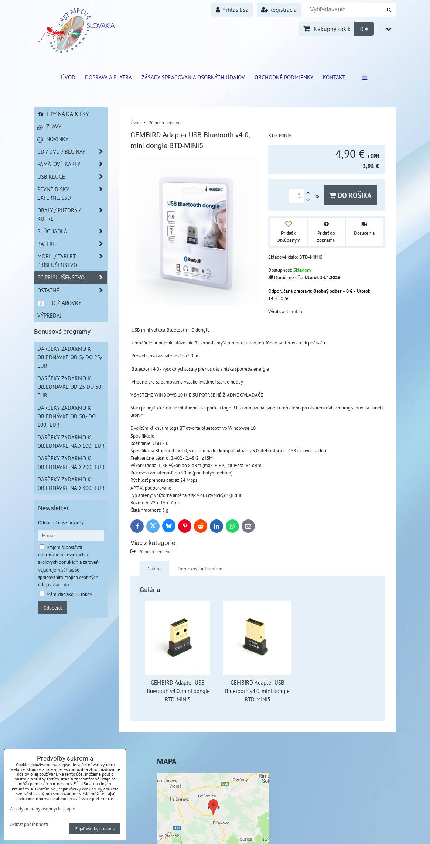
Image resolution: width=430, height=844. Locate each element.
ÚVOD (68, 77)
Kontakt (334, 77)
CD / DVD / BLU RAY (72, 151)
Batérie (72, 244)
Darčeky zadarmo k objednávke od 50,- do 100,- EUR (66, 416)
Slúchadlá (72, 231)
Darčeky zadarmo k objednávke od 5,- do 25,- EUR (69, 357)
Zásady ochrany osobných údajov (42, 809)
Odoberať (52, 607)
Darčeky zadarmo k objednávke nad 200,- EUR (71, 462)
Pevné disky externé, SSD (72, 193)
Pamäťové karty (72, 164)
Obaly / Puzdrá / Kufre (72, 214)
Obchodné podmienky (284, 77)
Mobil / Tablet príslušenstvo (72, 260)
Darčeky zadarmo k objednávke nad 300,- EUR (71, 483)
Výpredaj (49, 315)
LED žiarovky (59, 302)
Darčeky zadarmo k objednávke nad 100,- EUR (71, 441)
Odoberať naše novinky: (61, 522)
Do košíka (350, 195)
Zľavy (49, 126)
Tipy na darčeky (63, 113)
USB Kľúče (72, 177)
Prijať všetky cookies (95, 828)
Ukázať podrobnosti (29, 824)
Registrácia (279, 9)
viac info (60, 584)
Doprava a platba (108, 77)
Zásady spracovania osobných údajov (193, 77)
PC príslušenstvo (155, 551)
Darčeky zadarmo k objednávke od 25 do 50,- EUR (70, 386)
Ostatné (72, 290)
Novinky (52, 139)
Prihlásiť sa (232, 9)
